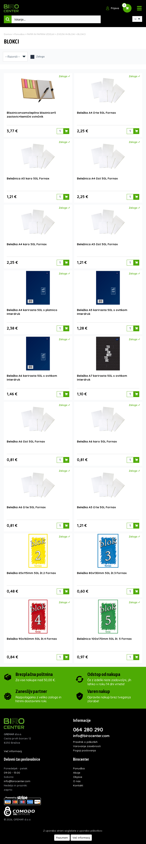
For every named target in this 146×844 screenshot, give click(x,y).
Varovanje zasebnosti (87, 746)
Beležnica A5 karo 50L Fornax (28, 178)
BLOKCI (81, 34)
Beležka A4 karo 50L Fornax (27, 244)
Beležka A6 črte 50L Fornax (26, 507)
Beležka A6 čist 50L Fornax (26, 441)
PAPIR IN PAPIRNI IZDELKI (41, 34)
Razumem (62, 837)
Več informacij (13, 751)
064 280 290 (88, 729)
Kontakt (78, 785)
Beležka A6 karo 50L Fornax (97, 441)
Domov (8, 34)
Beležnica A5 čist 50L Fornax (97, 244)
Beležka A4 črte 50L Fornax (96, 112)
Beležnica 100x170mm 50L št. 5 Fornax (104, 639)
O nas (77, 781)
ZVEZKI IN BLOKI (66, 34)
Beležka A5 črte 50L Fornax (96, 507)
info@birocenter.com (91, 735)
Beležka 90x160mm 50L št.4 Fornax (32, 639)
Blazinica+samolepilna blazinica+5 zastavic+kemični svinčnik (31, 114)
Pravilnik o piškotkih (85, 741)
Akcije (76, 772)
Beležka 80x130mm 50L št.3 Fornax (102, 573)
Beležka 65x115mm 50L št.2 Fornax (31, 573)
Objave (77, 776)
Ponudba (19, 34)
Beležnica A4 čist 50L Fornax (97, 178)
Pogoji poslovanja (84, 750)
